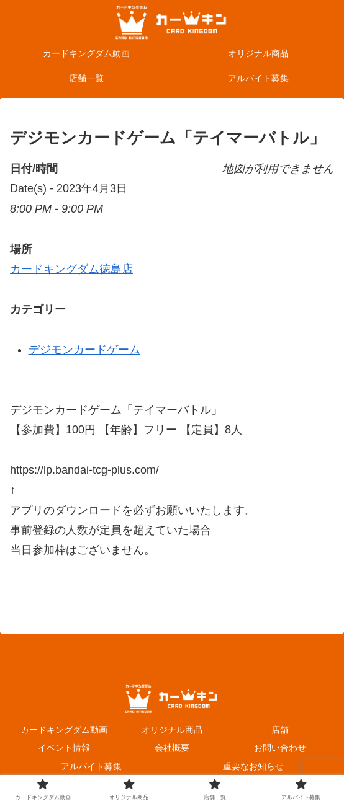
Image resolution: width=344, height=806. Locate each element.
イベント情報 (64, 748)
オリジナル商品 (172, 730)
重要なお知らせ (253, 766)
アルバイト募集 (91, 766)
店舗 (280, 730)
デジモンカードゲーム (84, 349)
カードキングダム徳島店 (71, 269)
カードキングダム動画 (63, 730)
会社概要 (172, 748)
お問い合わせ (280, 748)
